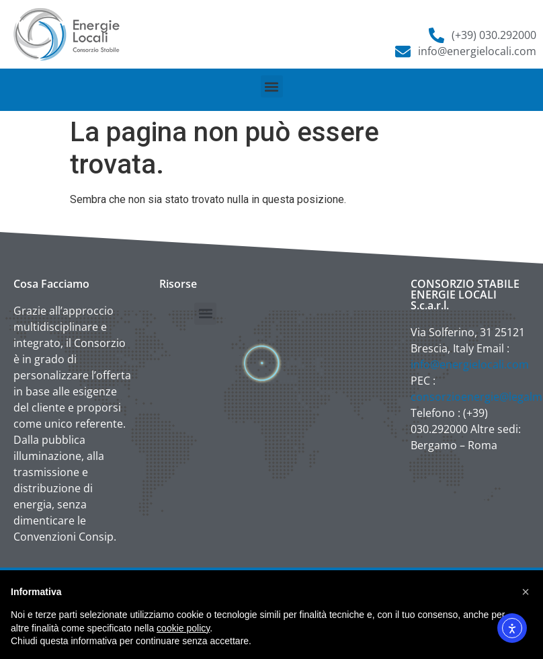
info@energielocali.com (470, 364)
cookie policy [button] (183, 628)
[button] (272, 86)
